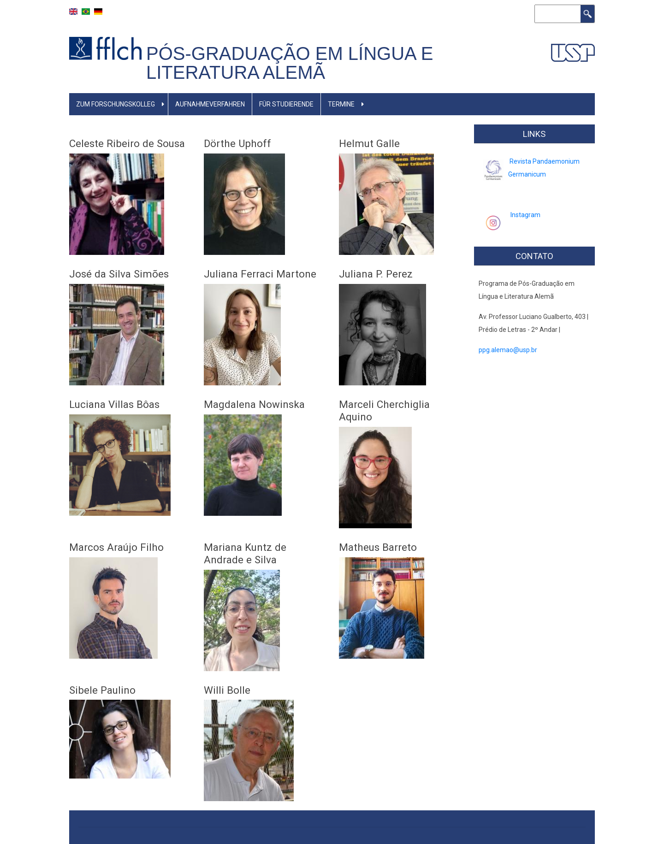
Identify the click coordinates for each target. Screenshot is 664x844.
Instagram (525, 214)
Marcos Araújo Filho (116, 547)
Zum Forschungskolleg (115, 104)
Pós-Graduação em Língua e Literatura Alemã (289, 63)
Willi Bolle (227, 690)
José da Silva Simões (119, 274)
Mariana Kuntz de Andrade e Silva (245, 553)
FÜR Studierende (286, 104)
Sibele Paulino (102, 690)
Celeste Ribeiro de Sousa (127, 143)
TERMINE (341, 104)
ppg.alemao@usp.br (508, 350)
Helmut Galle (369, 143)
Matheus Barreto (378, 547)
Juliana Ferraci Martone (260, 274)
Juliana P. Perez (376, 274)
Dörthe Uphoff (237, 143)
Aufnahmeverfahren (210, 104)
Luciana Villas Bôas (114, 404)
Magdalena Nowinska (254, 404)
